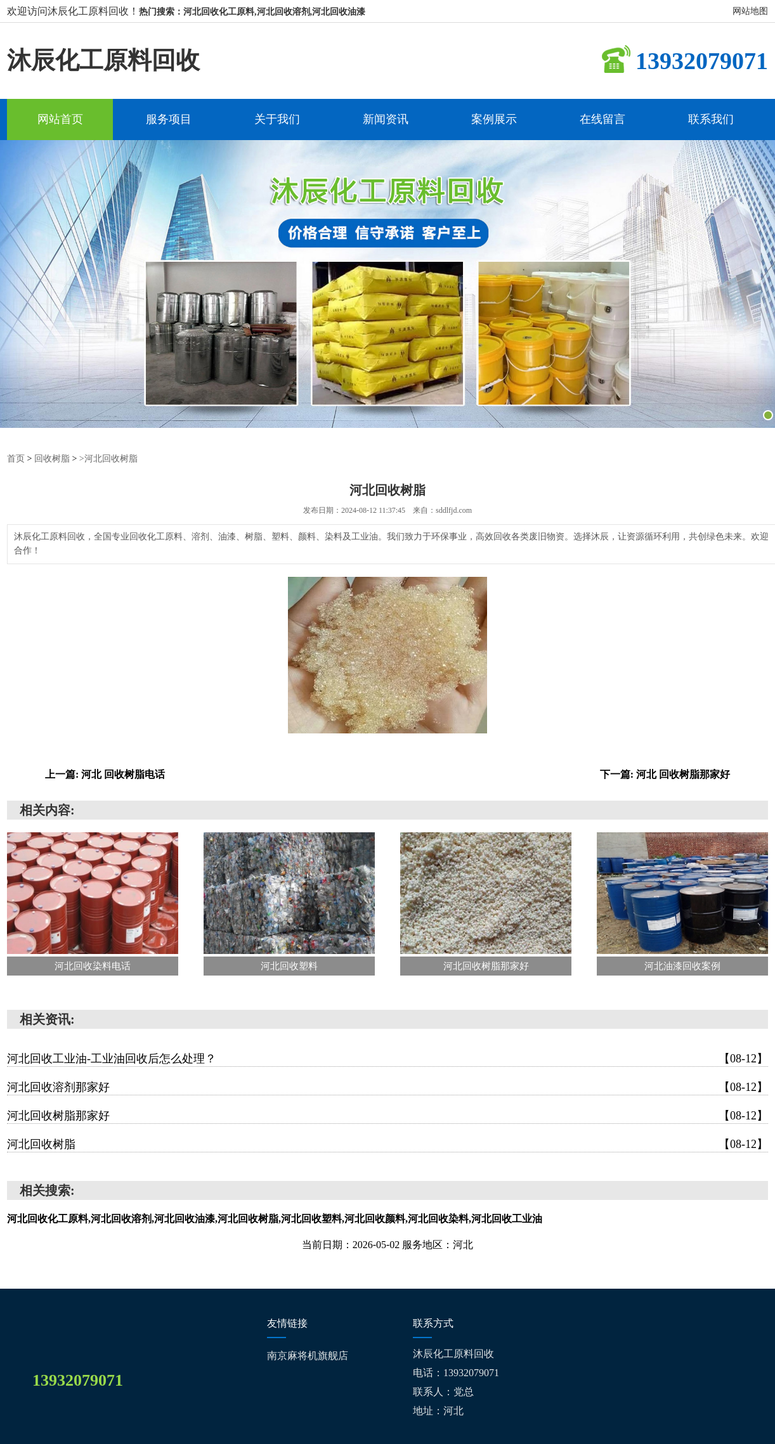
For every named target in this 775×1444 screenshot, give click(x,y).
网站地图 (750, 11)
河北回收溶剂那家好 (387, 1087)
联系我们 (711, 119)
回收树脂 (52, 458)
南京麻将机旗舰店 (307, 1355)
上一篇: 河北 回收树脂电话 (105, 774)
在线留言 (602, 119)
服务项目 (169, 119)
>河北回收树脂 (108, 458)
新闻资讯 (385, 119)
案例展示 (494, 119)
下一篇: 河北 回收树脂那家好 (665, 774)
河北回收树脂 (387, 1144)
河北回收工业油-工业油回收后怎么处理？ (387, 1058)
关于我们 (277, 119)
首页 (16, 458)
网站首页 (60, 119)
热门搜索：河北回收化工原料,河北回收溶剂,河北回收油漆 (252, 11)
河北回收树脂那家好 (387, 1115)
